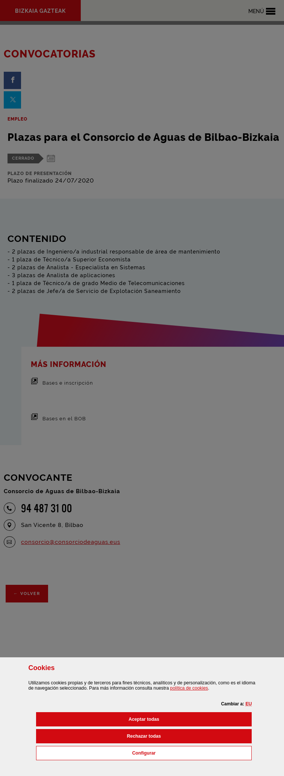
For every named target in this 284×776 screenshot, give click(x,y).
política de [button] (189, 688)
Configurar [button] (177, 752)
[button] (248, 704)
